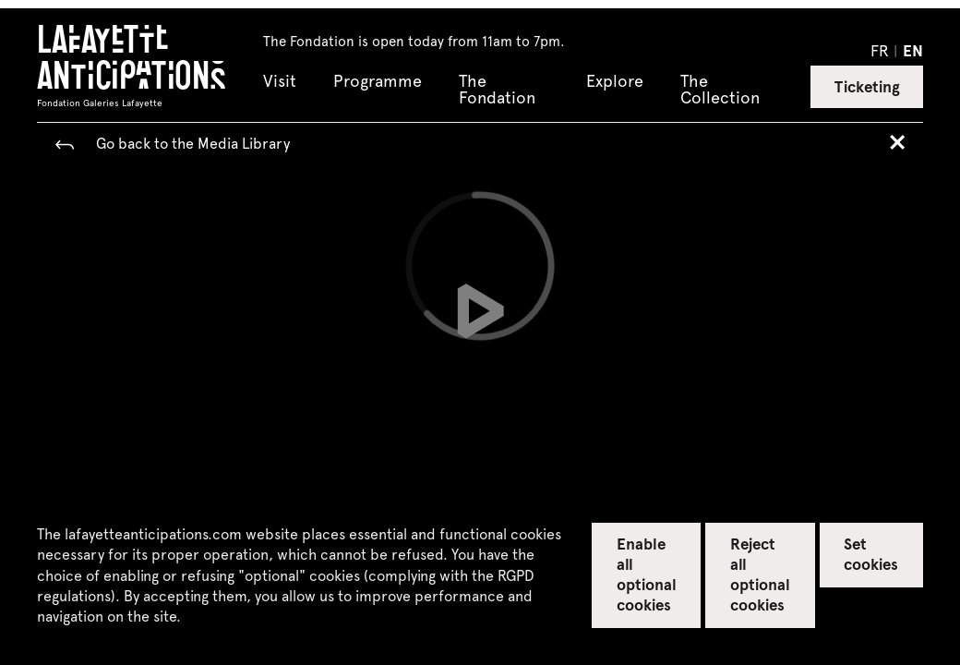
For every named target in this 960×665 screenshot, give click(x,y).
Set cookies (871, 553)
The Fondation (497, 90)
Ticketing (867, 86)
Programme (377, 81)
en (913, 50)
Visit (279, 81)
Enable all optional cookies (647, 573)
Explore (614, 81)
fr (879, 50)
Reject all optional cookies (760, 573)
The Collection (720, 90)
